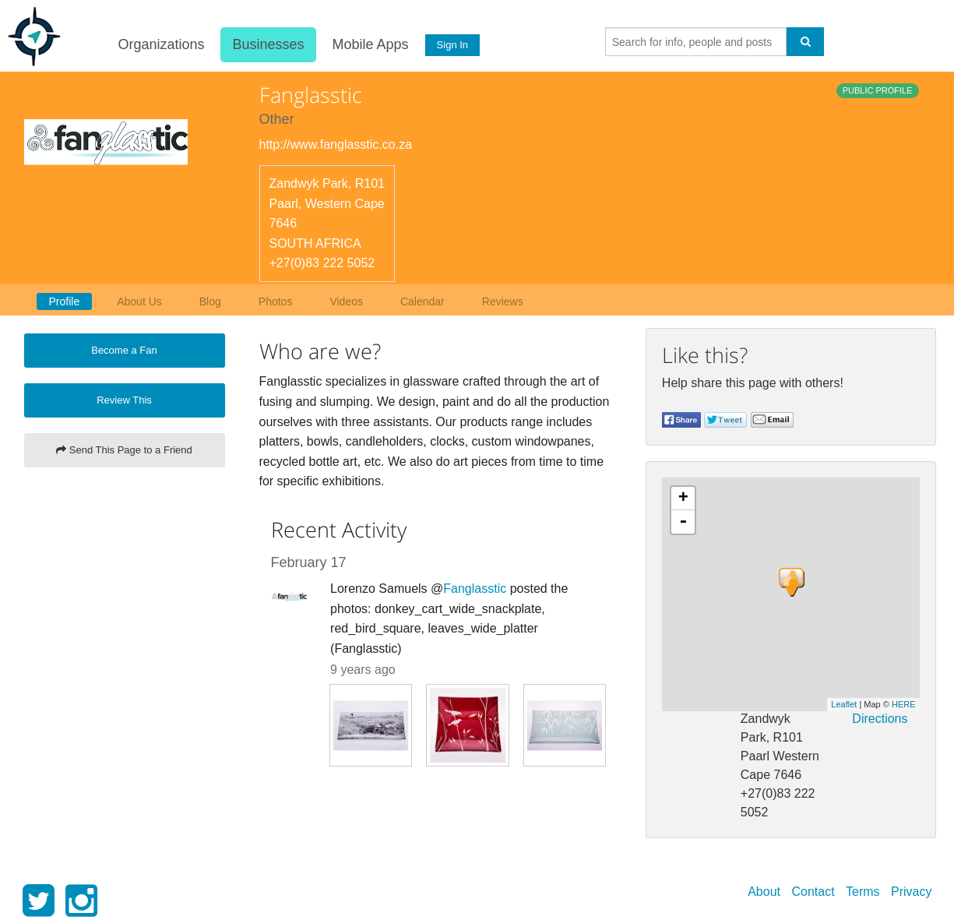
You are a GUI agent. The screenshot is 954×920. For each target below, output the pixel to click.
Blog (210, 301)
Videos (346, 301)
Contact (812, 891)
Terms (863, 891)
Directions (879, 718)
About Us (139, 301)
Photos (276, 301)
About (764, 891)
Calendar (422, 301)
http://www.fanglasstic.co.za (336, 144)
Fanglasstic (474, 588)
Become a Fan (124, 350)
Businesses (267, 44)
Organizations (160, 44)
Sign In (450, 45)
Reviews (502, 301)
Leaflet (844, 704)
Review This (124, 400)
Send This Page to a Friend (124, 450)
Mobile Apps (369, 44)
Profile (64, 301)
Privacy (911, 891)
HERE (904, 704)
